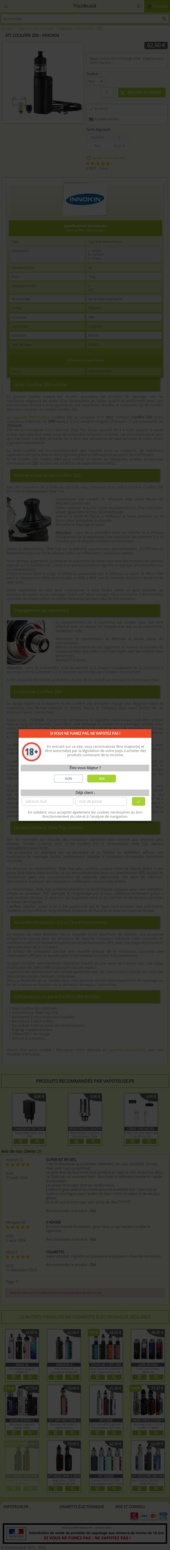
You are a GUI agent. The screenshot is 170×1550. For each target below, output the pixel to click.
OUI (101, 778)
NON (68, 778)
